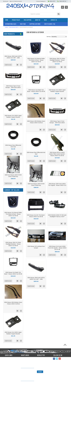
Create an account (18, 1)
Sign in (11, 1)
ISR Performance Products (10, 75)
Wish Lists (52, 1)
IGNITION (5, 56)
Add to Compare (44, 67)
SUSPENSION (7, 62)
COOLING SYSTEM (8, 43)
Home (6, 27)
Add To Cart (31, 67)
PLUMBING (6, 59)
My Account (5, 1)
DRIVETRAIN (6, 44)
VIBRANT (5, 89)
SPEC (4, 94)
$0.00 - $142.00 (7, 105)
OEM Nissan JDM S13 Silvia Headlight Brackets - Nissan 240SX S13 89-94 (57, 60)
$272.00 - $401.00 (8, 110)
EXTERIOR (6, 50)
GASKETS (6, 53)
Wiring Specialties (7, 87)
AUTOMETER (6, 85)
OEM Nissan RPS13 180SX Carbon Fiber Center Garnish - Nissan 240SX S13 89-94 (57, 154)
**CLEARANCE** (7, 37)
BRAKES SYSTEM (8, 42)
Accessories (6, 36)
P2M (4, 73)
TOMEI (5, 82)
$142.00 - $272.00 (8, 108)
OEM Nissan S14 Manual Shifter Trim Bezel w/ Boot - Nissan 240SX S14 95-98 (36, 60)
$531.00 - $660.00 (8, 116)
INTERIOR (6, 58)
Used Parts (6, 65)
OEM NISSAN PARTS (13, 27)
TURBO (5, 63)
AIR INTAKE (6, 40)
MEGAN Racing (7, 92)
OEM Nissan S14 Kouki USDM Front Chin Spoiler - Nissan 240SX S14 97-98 (57, 248)
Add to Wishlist (40, 67)
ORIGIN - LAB (6, 78)
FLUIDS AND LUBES (8, 52)
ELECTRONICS (7, 46)
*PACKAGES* (6, 39)
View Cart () (62, 1)
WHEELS (5, 66)
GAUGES (5, 55)
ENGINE (5, 47)
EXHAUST (6, 49)
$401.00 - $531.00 (8, 113)
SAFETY (5, 60)
